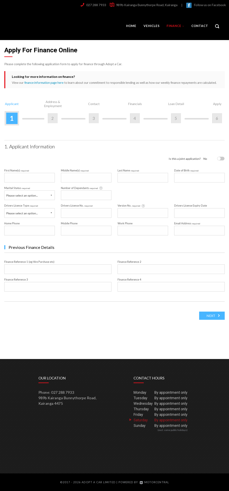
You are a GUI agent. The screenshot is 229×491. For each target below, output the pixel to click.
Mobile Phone (69, 223)
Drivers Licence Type (21, 205)
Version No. (131, 205)
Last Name (128, 170)
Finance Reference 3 (16, 279)
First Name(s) (16, 170)
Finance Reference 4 (129, 279)
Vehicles (151, 26)
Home (131, 26)
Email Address (187, 223)
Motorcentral (154, 482)
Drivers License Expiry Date (190, 205)
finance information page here (44, 82)
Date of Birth (186, 170)
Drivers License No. (77, 205)
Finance (175, 26)
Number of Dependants (82, 188)
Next (210, 315)
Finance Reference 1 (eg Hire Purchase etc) (29, 261)
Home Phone (12, 223)
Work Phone (125, 223)
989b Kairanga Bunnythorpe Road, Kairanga (146, 5)
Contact (199, 26)
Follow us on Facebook (210, 5)
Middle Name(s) (75, 170)
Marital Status (17, 187)
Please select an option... (22, 195)
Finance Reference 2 (129, 261)
